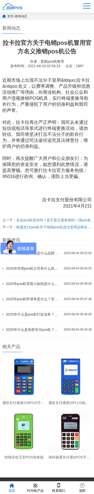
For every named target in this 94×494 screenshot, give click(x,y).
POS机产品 (35, 487)
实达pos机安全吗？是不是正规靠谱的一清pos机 (53, 220)
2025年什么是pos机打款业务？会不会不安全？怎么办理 (33, 314)
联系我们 (58, 487)
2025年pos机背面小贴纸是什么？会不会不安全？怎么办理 (33, 284)
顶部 (82, 487)
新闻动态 (21, 16)
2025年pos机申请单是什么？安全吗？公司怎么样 (33, 299)
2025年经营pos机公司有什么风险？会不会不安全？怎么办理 (33, 268)
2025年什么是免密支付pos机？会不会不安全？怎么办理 (33, 330)
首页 (10, 16)
